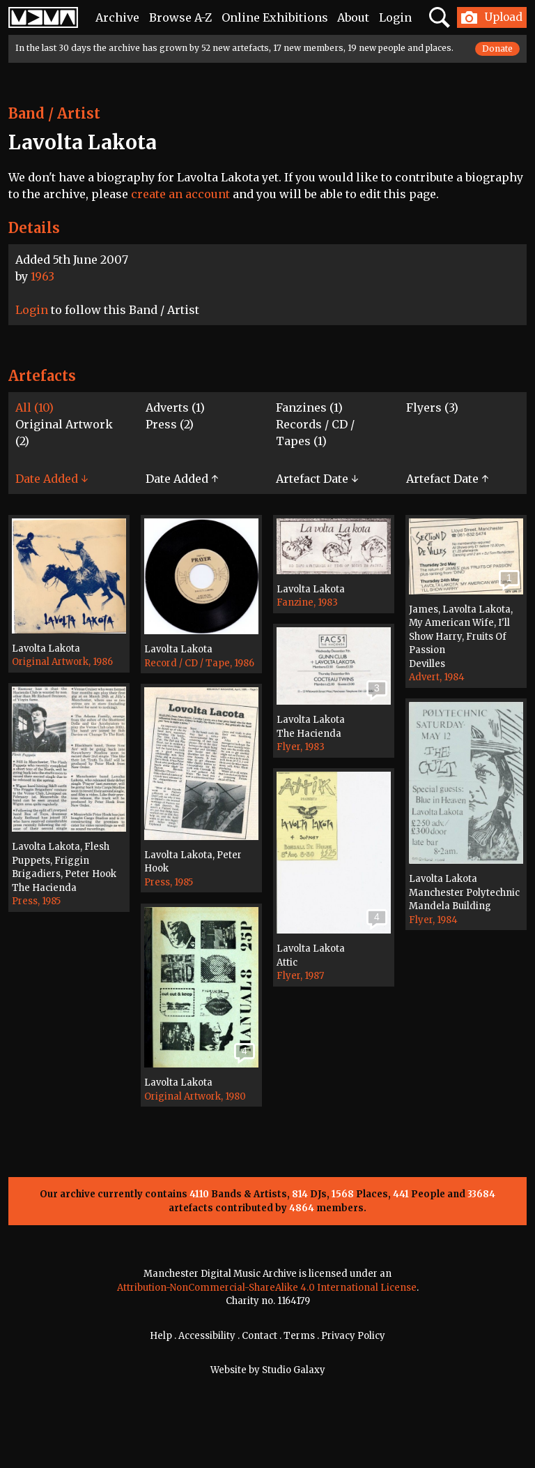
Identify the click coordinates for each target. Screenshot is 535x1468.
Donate (497, 48)
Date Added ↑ (182, 479)
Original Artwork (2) (64, 432)
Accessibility (206, 1336)
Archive (117, 17)
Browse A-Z (180, 17)
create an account (180, 194)
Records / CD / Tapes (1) (315, 432)
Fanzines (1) (309, 407)
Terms (299, 1336)
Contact (259, 1336)
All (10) (34, 407)
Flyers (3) (432, 407)
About (353, 17)
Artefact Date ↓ (317, 479)
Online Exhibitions (275, 17)
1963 (42, 276)
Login (395, 17)
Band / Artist (54, 113)
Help (161, 1336)
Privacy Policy (353, 1336)
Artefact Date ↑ (447, 479)
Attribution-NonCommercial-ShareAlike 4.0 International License (267, 1288)
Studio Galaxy (293, 1370)
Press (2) (170, 424)
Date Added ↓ (51, 479)
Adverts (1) (175, 407)
